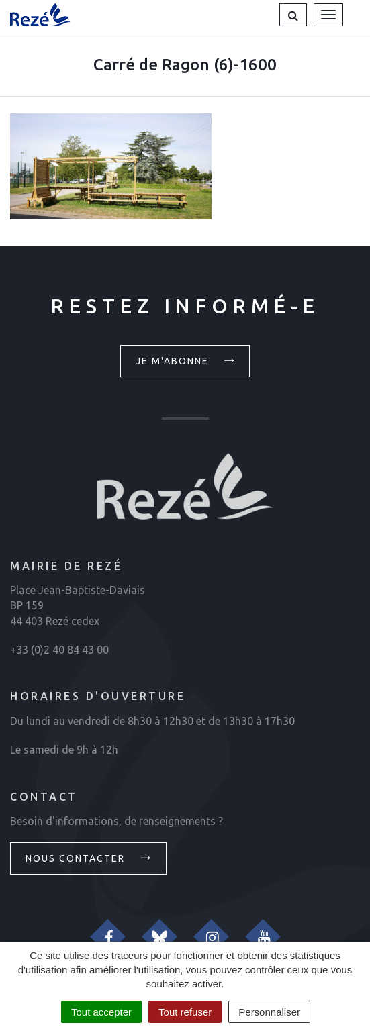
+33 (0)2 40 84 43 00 (59, 650)
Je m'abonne (187, 360)
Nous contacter (90, 857)
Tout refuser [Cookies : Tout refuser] (185, 1012)
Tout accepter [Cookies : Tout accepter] (101, 1012)
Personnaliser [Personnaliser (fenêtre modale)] (269, 1012)
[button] (293, 14)
